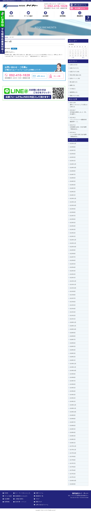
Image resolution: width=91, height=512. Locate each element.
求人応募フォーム (80, 8)
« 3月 (73, 57)
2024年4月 (72, 184)
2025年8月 (72, 147)
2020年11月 (73, 326)
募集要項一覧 (39, 496)
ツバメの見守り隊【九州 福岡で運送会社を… (78, 134)
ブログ (37, 499)
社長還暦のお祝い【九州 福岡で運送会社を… (78, 127)
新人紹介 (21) (73, 82)
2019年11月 (73, 367)
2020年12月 (73, 322)
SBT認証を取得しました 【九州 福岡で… (78, 112)
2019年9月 (72, 374)
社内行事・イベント (20, 501)
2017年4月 (72, 470)
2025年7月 (72, 150)
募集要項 (80, 16)
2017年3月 (72, 473)
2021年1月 (72, 319)
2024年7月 (72, 174)
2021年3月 (72, 312)
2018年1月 (72, 442)
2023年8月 (72, 212)
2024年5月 (72, 181)
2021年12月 (73, 281)
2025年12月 (73, 143)
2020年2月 (72, 356)
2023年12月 (73, 198)
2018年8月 (72, 418)
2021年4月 (72, 308)
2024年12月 (73, 164)
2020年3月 (72, 353)
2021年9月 (72, 291)
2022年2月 (72, 274)
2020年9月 (72, 332)
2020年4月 (72, 350)
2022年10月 (73, 246)
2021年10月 (73, 288)
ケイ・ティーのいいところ (22, 493)
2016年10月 (73, 480)
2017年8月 (72, 460)
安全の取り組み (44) (75, 75)
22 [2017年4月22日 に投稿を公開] (83, 53)
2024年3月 (72, 188)
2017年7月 (72, 463)
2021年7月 (72, 298)
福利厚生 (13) (73, 92)
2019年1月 (72, 401)
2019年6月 (72, 384)
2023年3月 (72, 229)
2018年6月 (72, 425)
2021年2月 (72, 315)
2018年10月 (73, 412)
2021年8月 (72, 295)
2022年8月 (72, 253)
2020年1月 (72, 360)
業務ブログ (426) (74, 95)
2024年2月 (72, 191)
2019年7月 (72, 381)
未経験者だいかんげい (21, 496)
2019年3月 (72, 394)
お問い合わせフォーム (80, 5)
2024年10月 (73, 167)
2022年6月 (72, 260)
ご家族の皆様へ (19, 499)
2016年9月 (72, 484)
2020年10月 (73, 329)
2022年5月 (72, 264)
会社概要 (45, 16)
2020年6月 (72, 343)
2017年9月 (72, 456)
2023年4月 (72, 226)
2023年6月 (72, 219)
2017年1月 (72, 477)
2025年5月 (72, 157)
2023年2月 (72, 233)
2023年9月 (72, 209)
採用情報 (62, 16)
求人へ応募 (57, 76)
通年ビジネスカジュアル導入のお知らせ (78, 104)
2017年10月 (73, 453)
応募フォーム (39, 493)
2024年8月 (72, 171)
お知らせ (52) (73, 64)
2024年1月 (72, 195)
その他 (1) (72, 88)
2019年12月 (73, 363)
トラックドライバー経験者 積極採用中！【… (78, 119)
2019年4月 (72, 391)
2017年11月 (73, 449)
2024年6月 (72, 178)
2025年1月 (72, 160)
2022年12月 (73, 239)
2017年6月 (72, 467)
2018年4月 (72, 432)
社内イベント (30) (75, 78)
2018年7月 (72, 422)
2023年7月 (72, 215)
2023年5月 (72, 222)
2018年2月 (72, 439)
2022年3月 (72, 271)
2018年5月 (72, 429)
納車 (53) (72, 85)
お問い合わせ (41, 76)
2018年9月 (72, 415)
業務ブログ (39, 501)
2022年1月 (72, 277)
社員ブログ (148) (74, 71)
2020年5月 (72, 346)
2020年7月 (72, 339)
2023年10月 (73, 205)
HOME (11, 16)
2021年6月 (72, 301)
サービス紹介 (28, 16)
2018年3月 (72, 436)
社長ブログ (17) (74, 68)
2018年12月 (73, 405)
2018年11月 (73, 408)
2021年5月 (72, 305)
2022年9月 (72, 250)
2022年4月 (72, 267)
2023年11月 (73, 202)
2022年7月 (72, 257)
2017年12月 (73, 446)
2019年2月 (72, 398)
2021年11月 (73, 284)
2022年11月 (73, 243)
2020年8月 (72, 336)
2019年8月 (72, 377)
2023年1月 (72, 236)
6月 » (83, 57)
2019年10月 (73, 370)
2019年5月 (72, 387)
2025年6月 (72, 153)
